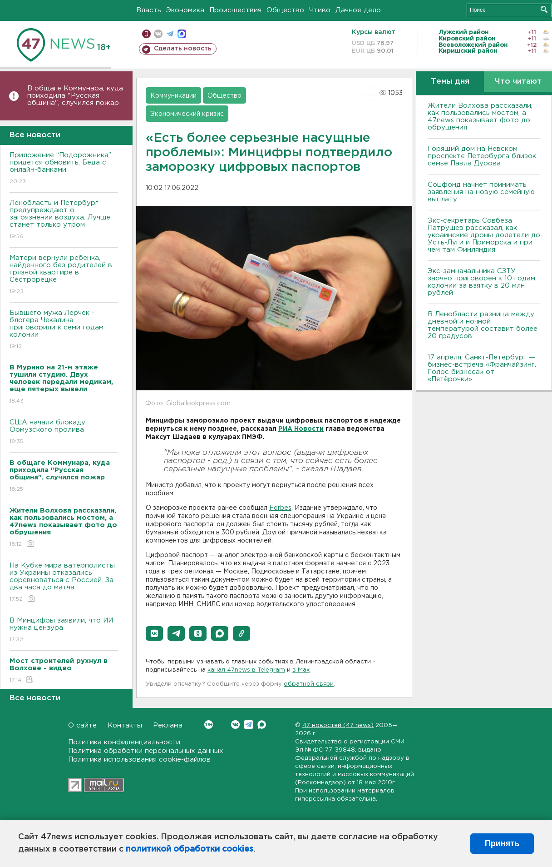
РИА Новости (301, 429)
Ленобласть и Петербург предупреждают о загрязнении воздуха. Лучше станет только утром (64, 220)
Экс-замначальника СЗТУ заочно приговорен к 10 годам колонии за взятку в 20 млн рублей (481, 282)
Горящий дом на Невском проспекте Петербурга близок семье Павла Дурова (482, 156)
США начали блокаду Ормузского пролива (64, 432)
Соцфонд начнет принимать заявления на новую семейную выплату (481, 192)
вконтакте (158, 34)
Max (261, 724)
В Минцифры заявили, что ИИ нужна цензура (64, 630)
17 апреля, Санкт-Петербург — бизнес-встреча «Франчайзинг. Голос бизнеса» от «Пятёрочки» (482, 368)
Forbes (280, 508)
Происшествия (235, 10)
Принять (502, 843)
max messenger (181, 34)
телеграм (170, 34)
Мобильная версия (146, 34)
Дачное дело (358, 10)
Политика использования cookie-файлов (139, 759)
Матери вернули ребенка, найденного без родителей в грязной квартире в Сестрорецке (64, 275)
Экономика (185, 10)
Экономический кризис (187, 114)
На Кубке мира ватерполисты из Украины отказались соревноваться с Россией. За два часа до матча (64, 583)
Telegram (248, 724)
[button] (154, 633)
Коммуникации (173, 96)
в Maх (301, 670)
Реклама (167, 725)
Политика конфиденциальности (124, 742)
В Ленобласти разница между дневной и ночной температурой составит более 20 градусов (482, 325)
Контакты (125, 725)
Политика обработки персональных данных (145, 751)
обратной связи (309, 684)
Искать (544, 9)
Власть (148, 10)
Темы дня (450, 81)
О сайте (82, 725)
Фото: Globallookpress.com (188, 403)
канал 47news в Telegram (246, 670)
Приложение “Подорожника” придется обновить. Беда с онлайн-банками (64, 168)
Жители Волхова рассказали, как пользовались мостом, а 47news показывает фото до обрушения (480, 116)
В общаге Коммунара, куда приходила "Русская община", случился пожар (75, 95)
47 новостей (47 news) (338, 725)
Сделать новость (183, 48)
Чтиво (319, 10)
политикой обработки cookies (189, 849)
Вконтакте (208, 724)
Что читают (518, 81)
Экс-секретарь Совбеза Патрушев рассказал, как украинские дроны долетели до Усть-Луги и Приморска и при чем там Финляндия (484, 235)
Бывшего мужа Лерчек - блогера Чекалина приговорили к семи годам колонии (64, 330)
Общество (285, 10)
